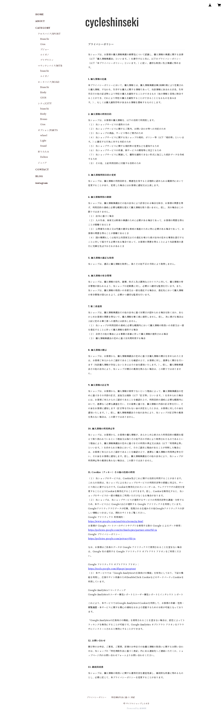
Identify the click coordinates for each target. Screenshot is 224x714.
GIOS (43, 97)
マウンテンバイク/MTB (50, 65)
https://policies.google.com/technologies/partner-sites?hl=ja (122, 530)
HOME (39, 14)
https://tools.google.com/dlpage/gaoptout (112, 568)
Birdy (43, 92)
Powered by (136, 708)
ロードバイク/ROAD (48, 82)
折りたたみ (43, 151)
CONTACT (42, 169)
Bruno (43, 119)
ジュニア (42, 162)
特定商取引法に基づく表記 (123, 697)
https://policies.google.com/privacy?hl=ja (112, 538)
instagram (41, 183)
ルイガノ (44, 54)
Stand (43, 146)
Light (43, 140)
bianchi (44, 71)
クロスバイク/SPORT (49, 33)
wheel (43, 135)
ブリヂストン (47, 60)
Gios (43, 44)
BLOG (39, 176)
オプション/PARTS (48, 130)
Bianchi (44, 39)
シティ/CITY (44, 103)
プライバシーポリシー (96, 697)
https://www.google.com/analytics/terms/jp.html (115, 521)
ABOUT (40, 21)
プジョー (44, 49)
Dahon (44, 157)
